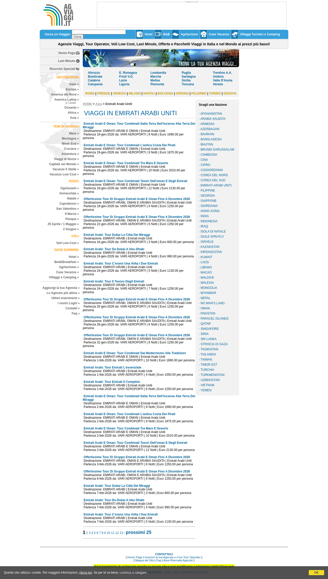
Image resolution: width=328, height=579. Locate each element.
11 (112, 533)
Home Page (66, 53)
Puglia (186, 73)
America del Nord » (65, 94)
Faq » (76, 313)
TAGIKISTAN (209, 349)
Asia (98, 104)
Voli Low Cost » (67, 243)
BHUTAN (207, 144)
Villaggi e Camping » (64, 277)
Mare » (74, 133)
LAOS (205, 262)
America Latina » (66, 101)
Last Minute (66, 61)
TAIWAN (206, 359)
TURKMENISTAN (212, 375)
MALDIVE (207, 277)
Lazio (123, 80)
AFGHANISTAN (211, 113)
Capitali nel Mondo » (64, 164)
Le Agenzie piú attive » (63, 293)
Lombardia (158, 73)
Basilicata (95, 76)
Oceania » (71, 107)
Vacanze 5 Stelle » (66, 169)
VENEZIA (119, 93)
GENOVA (230, 93)
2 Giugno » (71, 229)
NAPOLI (149, 93)
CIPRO (205, 165)
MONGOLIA (209, 288)
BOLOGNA (165, 93)
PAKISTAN (208, 313)
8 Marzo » (72, 214)
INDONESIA (209, 221)
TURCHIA (207, 370)
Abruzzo (94, 73)
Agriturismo (189, 34)
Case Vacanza (219, 34)
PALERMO (199, 93)
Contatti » (73, 308)
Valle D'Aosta (222, 80)
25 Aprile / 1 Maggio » (63, 224)
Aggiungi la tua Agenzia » (61, 288)
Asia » (74, 118)
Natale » (73, 198)
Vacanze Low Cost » (64, 174)
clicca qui (85, 572)
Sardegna (189, 76)
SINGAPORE (210, 329)
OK (316, 572)
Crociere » (71, 149)
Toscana (188, 84)
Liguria (124, 84)
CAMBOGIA (209, 154)
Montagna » (70, 138)
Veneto (218, 84)
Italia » (74, 84)
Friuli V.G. (126, 76)
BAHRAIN (207, 134)
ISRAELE (207, 242)
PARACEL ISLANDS (215, 318)
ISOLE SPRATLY (212, 236)
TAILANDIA (208, 354)
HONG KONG (210, 211)
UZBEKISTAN (210, 380)
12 (117, 533)
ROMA (90, 93)
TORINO (215, 93)
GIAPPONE (209, 201)
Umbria (218, 76)
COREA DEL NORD (214, 175)
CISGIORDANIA (212, 170)
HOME (87, 104)
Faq (158, 560)
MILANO (135, 93)
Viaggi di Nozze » (66, 159)
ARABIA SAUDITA (212, 119)
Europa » (72, 89)
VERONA (182, 93)
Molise (155, 80)
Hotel (148, 34)
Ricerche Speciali (62, 69)
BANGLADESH (211, 139)
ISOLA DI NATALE (213, 231)
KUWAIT (206, 257)
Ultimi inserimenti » (65, 298)
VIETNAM (207, 385)
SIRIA (205, 334)
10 (108, 533)
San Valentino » (67, 208)
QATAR (206, 323)
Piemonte (157, 84)
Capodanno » (69, 203)
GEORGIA (208, 195)
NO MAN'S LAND (213, 303)
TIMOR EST (208, 364)
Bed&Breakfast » (66, 262)
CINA (204, 160)
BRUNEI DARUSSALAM (217, 149)
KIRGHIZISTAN (211, 252)
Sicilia (186, 80)
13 (121, 533)
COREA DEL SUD (213, 180)
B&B (166, 34)
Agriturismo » (69, 267)
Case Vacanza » (67, 272)
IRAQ (204, 226)
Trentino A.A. (222, 73)
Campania (95, 84)
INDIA (205, 216)
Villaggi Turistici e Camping (260, 34)
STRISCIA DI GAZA (214, 344)
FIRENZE (103, 93)
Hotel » (74, 257)
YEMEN (205, 390)
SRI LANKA (209, 339)
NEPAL (205, 298)
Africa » (73, 112)
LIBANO (206, 267)
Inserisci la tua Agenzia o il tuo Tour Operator (173, 557)
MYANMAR (208, 293)
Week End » (70, 143)
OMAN (205, 308)
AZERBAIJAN (209, 129)
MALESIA (207, 283)
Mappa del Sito (144, 560)
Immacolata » (69, 193)
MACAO (206, 272)
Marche (155, 76)
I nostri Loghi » (69, 303)
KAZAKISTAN (210, 247)
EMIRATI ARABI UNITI (216, 185)
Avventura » (70, 154)
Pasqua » (72, 219)
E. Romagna (128, 73)
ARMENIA (207, 124)
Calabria (94, 80)
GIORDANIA (209, 206)
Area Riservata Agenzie (178, 560)
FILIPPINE (208, 190)
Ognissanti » (69, 188)
